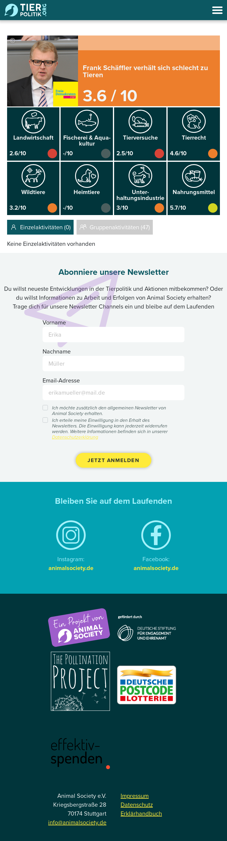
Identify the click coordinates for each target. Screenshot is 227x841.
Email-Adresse (61, 380)
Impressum (135, 795)
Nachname (57, 351)
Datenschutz (137, 804)
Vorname (54, 322)
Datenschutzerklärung (75, 437)
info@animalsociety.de (77, 822)
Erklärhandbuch (141, 813)
